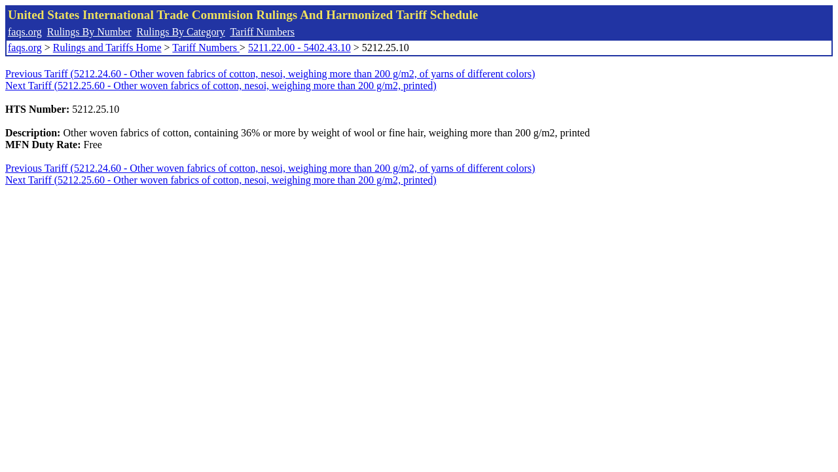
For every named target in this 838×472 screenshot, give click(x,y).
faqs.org (25, 31)
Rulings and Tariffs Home (107, 47)
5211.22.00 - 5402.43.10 (299, 47)
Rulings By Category (181, 31)
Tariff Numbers (262, 31)
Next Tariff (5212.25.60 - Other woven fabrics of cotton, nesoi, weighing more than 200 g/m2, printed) (221, 85)
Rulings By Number (89, 31)
